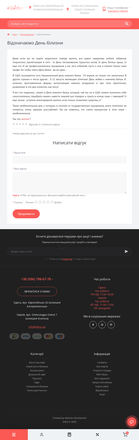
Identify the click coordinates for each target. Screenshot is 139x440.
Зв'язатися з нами (37, 291)
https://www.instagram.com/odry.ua (102, 325)
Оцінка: (18, 202)
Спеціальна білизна (37, 386)
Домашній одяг (37, 374)
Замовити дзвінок (118, 10)
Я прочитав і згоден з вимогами (72, 258)
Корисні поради (102, 370)
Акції (102, 394)
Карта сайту (102, 386)
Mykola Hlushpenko (76, 418)
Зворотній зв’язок (102, 382)
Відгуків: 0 (34, 124)
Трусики (37, 378)
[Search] (127, 23)
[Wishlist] (97, 434)
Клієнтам (67, 259)
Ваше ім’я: (19, 152)
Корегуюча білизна (37, 366)
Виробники (102, 390)
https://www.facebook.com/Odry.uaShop (93, 325)
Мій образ (102, 374)
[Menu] (14, 434)
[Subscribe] (126, 251)
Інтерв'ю (102, 362)
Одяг (37, 382)
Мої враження (27, 34)
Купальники (37, 370)
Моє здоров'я (102, 378)
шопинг (25, 119)
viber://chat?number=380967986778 (111, 325)
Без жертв (102, 366)
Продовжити (26, 214)
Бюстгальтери (37, 362)
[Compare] (70, 434)
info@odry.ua (37, 327)
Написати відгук (51, 124)
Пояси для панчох (37, 390)
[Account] (42, 434)
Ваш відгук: (20, 168)
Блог (15, 34)
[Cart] (125, 434)
